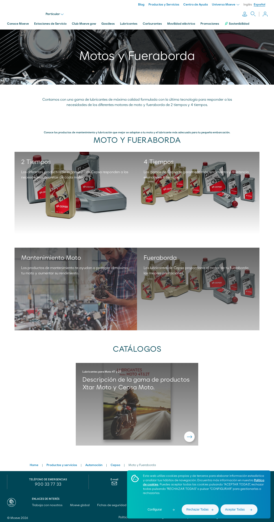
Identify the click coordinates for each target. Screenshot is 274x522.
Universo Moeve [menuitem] (225, 4)
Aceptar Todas (235, 509)
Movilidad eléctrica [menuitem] (181, 22)
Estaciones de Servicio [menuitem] (50, 22)
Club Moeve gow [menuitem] (84, 22)
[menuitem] (114, 483)
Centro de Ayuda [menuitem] (195, 4)
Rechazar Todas (197, 509)
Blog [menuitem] (141, 4)
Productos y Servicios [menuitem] (163, 4)
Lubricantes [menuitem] (128, 22)
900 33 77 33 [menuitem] (48, 483)
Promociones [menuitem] (209, 22)
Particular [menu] (55, 13)
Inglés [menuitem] (247, 4)
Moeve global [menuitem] (82, 504)
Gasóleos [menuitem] (108, 22)
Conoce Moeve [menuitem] (18, 22)
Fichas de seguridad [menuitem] (111, 504)
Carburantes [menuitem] (152, 22)
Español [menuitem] (259, 4)
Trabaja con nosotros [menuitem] (49, 504)
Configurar (155, 509)
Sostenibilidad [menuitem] (236, 22)
